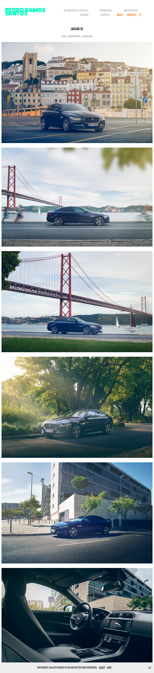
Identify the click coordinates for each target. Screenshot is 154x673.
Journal (84, 14)
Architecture (131, 10)
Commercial (106, 10)
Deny (109, 667)
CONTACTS (131, 14)
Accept (102, 667)
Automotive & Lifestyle (76, 10)
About (120, 14)
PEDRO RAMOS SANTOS (25, 11)
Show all (105, 14)
